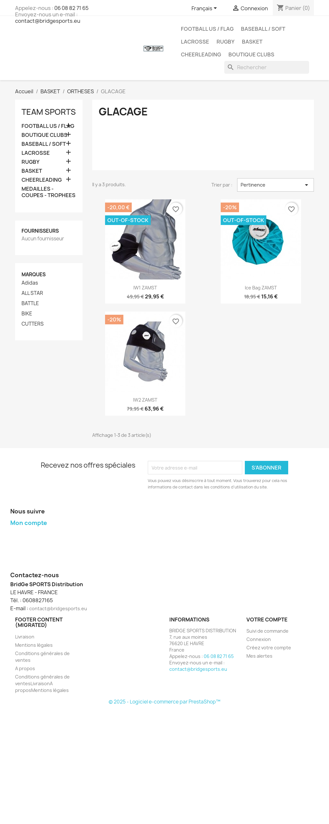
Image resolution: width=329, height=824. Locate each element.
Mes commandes (29, 535)
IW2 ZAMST (145, 400)
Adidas (30, 283)
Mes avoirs (22, 543)
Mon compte (28, 523)
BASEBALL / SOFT (263, 28)
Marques (34, 274)
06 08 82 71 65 (71, 8)
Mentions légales (34, 645)
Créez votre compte (268, 648)
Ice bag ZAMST (261, 288)
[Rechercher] (266, 67)
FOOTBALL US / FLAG (207, 28)
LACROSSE (195, 41)
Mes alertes (259, 656)
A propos (25, 668)
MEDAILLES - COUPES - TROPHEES (49, 192)
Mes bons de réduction (35, 567)
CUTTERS (33, 324)
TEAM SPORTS (49, 111)
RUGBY (226, 41)
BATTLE (30, 303)
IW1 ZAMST (145, 288)
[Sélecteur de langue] (205, 8)
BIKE (27, 314)
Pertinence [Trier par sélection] (275, 185)
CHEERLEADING (201, 54)
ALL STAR (32, 293)
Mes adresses (25, 551)
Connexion (258, 639)
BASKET (252, 41)
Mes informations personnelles (44, 559)
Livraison (24, 637)
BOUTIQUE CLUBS (251, 54)
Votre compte (267, 619)
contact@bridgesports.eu (47, 20)
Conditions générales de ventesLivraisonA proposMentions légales (42, 683)
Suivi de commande (267, 631)
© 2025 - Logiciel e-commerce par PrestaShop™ (164, 701)
